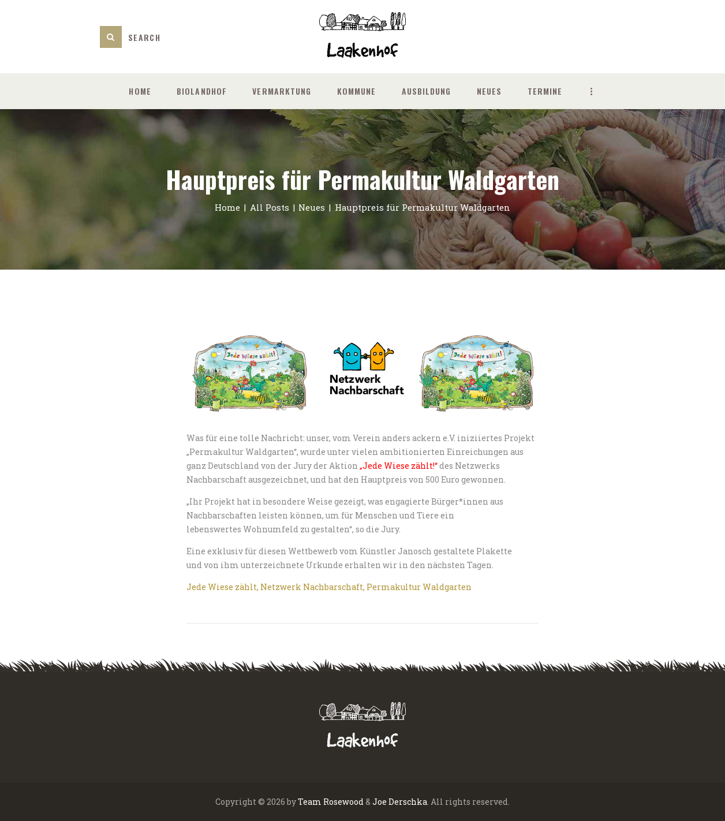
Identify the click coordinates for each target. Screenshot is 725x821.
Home (227, 207)
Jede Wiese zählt (221, 586)
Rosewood (343, 801)
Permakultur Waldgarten (419, 586)
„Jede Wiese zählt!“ (399, 465)
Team (310, 801)
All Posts (269, 207)
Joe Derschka (399, 801)
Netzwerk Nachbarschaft (311, 586)
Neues (311, 207)
